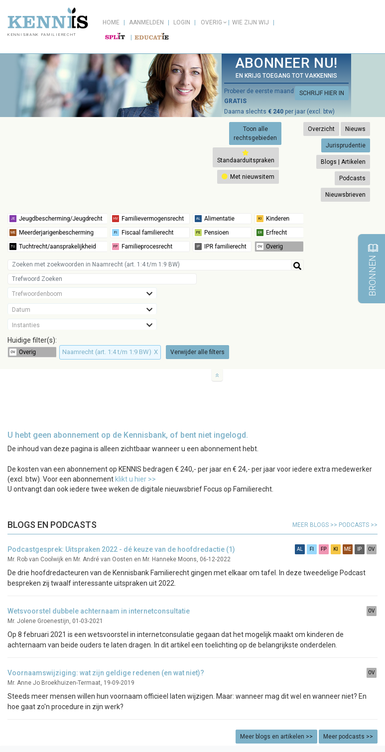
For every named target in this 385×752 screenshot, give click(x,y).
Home (111, 22)
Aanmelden (146, 22)
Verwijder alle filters (197, 352)
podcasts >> (358, 524)
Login (181, 22)
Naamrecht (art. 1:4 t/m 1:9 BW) (110, 352)
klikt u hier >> (135, 479)
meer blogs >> (315, 524)
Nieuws (355, 128)
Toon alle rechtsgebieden (255, 133)
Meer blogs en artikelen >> (276, 736)
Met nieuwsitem (248, 176)
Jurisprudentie (346, 145)
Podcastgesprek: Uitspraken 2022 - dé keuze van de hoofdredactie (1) (121, 549)
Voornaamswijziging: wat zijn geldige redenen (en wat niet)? (105, 673)
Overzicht (321, 128)
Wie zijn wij (250, 22)
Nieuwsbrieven (345, 194)
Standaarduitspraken (245, 156)
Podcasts (352, 178)
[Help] (297, 264)
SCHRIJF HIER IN (321, 93)
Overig (211, 22)
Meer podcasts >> (348, 736)
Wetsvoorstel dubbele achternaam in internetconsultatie (98, 611)
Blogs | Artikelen (343, 161)
